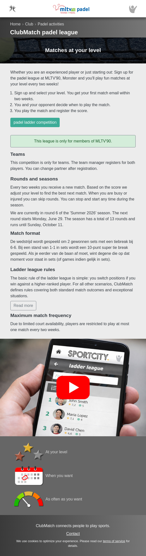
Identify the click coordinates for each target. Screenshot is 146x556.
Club (29, 24)
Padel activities (51, 24)
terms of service (114, 541)
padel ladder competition (35, 122)
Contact (73, 534)
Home (15, 24)
